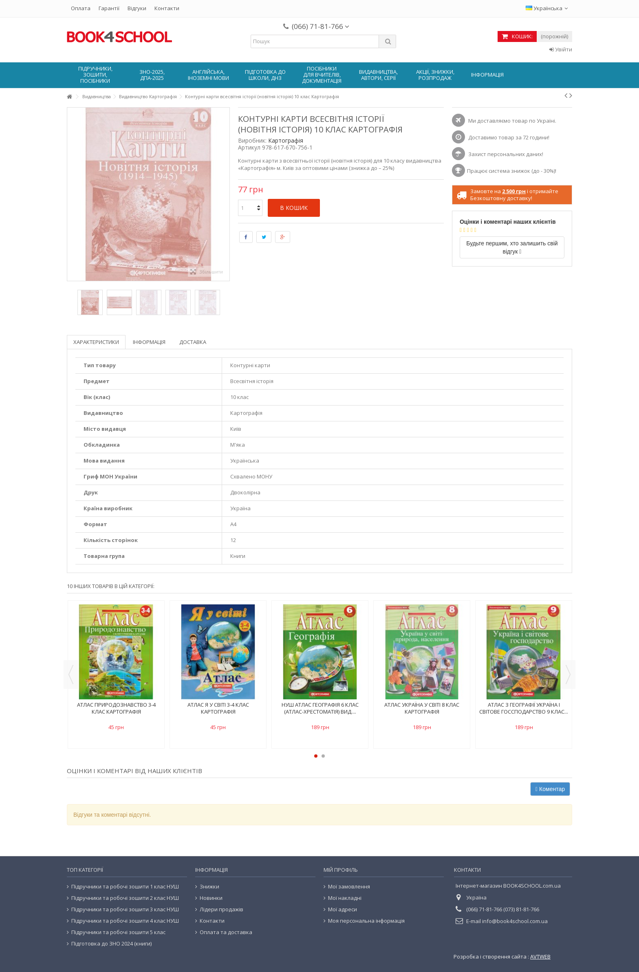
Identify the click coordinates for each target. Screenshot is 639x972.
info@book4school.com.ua (515, 921)
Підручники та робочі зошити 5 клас (118, 932)
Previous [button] (71, 674)
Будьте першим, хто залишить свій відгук (511, 247)
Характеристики (96, 342)
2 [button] (323, 756)
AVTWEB (540, 956)
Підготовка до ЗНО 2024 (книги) (111, 943)
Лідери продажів (221, 909)
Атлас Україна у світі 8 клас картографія (421, 708)
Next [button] (568, 674)
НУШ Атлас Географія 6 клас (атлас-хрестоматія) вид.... (320, 708)
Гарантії (109, 8)
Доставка (192, 342)
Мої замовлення (349, 886)
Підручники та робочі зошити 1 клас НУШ (125, 886)
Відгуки (137, 8)
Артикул (249, 147)
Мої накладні (344, 898)
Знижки (209, 886)
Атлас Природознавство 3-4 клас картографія (116, 708)
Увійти (560, 49)
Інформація (149, 342)
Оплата (80, 8)
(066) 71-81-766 (320, 26)
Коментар (550, 789)
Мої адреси (342, 909)
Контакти (166, 8)
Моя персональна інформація (366, 920)
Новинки (211, 898)
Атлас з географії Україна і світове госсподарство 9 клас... (523, 708)
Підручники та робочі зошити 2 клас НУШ (125, 898)
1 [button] (315, 756)
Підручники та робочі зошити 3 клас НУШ (125, 909)
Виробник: (252, 140)
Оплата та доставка (226, 932)
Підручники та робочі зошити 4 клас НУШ (125, 920)
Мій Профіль (341, 869)
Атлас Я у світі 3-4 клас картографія (218, 708)
